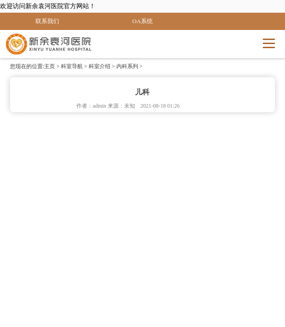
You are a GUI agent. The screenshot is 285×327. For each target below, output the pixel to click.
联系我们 (47, 21)
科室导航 (72, 66)
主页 (49, 66)
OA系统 (142, 21)
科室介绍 (99, 66)
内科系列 (127, 66)
